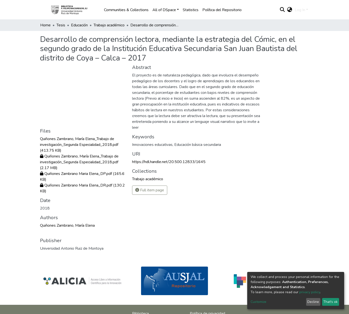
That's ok (330, 301)
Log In (300, 10)
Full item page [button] (149, 190)
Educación (79, 25)
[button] (290, 10)
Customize (258, 301)
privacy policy (309, 292)
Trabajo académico (109, 25)
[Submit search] (282, 10)
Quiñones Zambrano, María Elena (67, 225)
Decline (313, 301)
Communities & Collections (126, 10)
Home (45, 25)
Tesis (60, 25)
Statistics (190, 10)
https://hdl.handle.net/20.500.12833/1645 (169, 161)
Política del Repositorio (222, 10)
